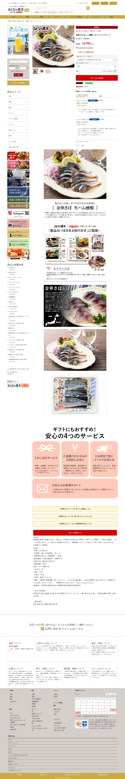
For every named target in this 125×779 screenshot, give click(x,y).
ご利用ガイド (24, 3)
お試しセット (12, 130)
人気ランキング (68, 12)
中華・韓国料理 (36, 699)
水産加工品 (13, 729)
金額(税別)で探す (14, 66)
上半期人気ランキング (14, 770)
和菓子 (56, 696)
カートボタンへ (75, 533)
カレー (34, 708)
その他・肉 (13, 701)
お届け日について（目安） (84, 56)
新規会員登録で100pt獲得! (85, 48)
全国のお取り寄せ (14, 147)
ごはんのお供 (36, 718)
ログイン (113, 3)
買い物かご (95, 3)
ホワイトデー (12, 746)
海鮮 (27, 17)
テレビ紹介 (60, 12)
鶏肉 (11, 699)
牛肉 (11, 694)
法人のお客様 (42, 3)
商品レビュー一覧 (59, 730)
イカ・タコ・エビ (15, 717)
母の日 (10, 749)
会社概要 (19, 774)
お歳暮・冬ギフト (13, 764)
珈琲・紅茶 (57, 709)
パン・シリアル (36, 725)
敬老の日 (10, 761)
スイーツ (57, 17)
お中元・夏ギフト (13, 758)
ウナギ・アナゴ (14, 715)
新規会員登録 (104, 3)
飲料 (54, 705)
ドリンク (96, 17)
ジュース (56, 711)
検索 (87, 8)
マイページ (56, 719)
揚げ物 (34, 706)
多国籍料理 (35, 701)
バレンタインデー (13, 743)
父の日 (44, 12)
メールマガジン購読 (59, 727)
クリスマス (11, 767)
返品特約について (82, 87)
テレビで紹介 (12, 141)
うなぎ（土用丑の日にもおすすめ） (18, 755)
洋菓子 (56, 694)
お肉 (13, 17)
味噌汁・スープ (36, 713)
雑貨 (111, 17)
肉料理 (34, 703)
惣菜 (41, 17)
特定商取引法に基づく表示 (72, 774)
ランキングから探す (18, 83)
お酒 (55, 714)
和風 (33, 696)
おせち (10, 739)
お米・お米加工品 (37, 721)
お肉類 (11, 690)
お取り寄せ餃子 (52, 12)
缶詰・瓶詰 (35, 716)
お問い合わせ (33, 3)
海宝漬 (12, 727)
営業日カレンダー (80, 690)
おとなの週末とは (14, 3)
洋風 (33, 694)
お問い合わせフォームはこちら (64, 628)
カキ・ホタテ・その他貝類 (17, 724)
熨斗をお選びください (83, 63)
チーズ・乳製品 (76, 17)
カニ (11, 712)
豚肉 (11, 696)
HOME (10, 21)
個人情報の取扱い (103, 774)
